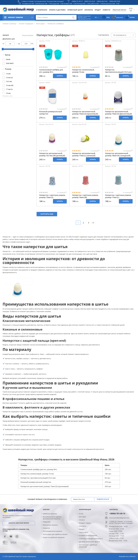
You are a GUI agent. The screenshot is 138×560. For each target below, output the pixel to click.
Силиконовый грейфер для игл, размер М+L (51, 71)
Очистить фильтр (27, 35)
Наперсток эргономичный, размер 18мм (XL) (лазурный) (117, 154)
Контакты (89, 10)
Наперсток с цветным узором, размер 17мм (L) (118, 196)
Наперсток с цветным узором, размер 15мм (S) (52, 196)
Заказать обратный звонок (19, 523)
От (3, 44)
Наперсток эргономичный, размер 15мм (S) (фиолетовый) (118, 112)
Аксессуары (40, 24)
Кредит (98, 10)
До (19, 44)
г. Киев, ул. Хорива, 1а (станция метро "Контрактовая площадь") (42, 1)
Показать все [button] (7, 96)
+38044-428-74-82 (101, 1)
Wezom (132, 556)
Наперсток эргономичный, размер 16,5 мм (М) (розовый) (52, 154)
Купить (60, 76)
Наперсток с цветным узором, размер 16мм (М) (85, 196)
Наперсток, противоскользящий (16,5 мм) (118, 71)
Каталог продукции (25, 24)
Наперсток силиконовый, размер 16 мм (83, 71)
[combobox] (123, 35)
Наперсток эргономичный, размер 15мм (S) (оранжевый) (85, 112)
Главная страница (9, 24)
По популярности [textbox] (119, 35)
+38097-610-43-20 (89, 1)
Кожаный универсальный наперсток (50, 112)
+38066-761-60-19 (76, 1)
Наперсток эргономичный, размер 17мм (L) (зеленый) (84, 154)
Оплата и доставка (57, 10)
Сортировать (103, 35)
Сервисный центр (75, 10)
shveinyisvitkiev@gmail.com (119, 518)
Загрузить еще (46, 214)
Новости (106, 10)
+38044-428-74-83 (114, 1)
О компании (41, 10)
